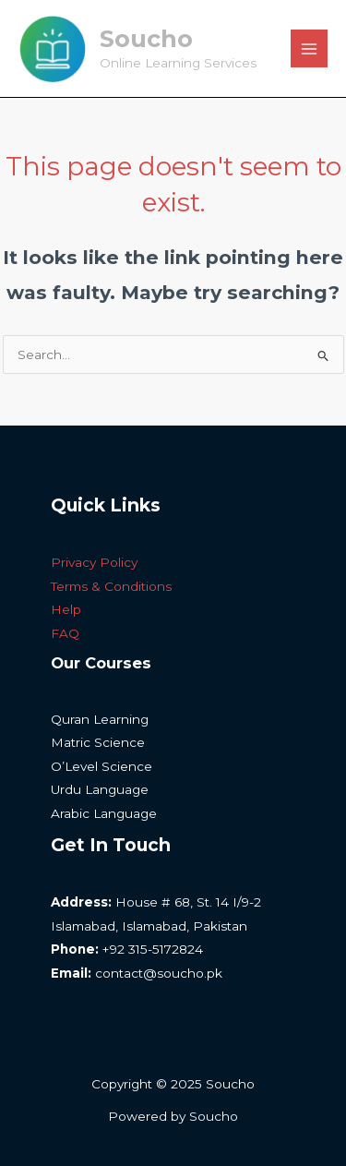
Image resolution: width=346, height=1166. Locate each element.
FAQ (65, 633)
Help (66, 609)
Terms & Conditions (111, 586)
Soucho (146, 38)
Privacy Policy (94, 562)
